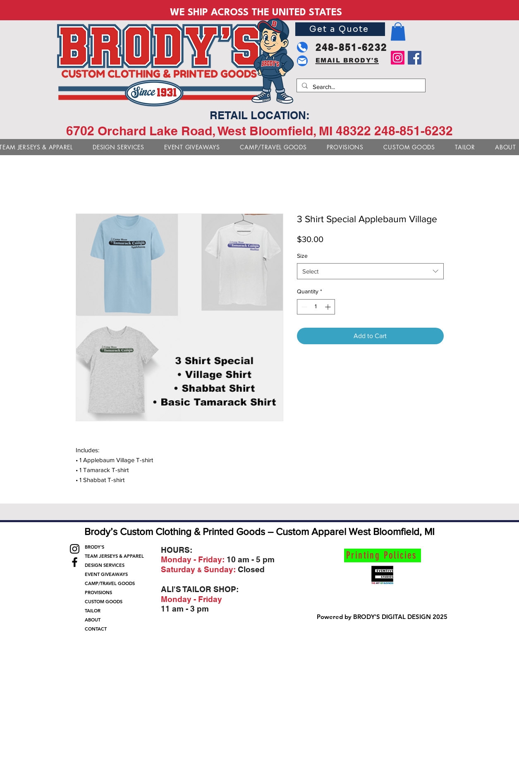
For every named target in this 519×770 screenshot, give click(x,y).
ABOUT (92, 620)
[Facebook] (414, 58)
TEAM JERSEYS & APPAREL (113, 556)
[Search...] (360, 86)
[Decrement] (303, 307)
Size (302, 255)
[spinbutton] (316, 307)
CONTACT (96, 629)
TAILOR (92, 611)
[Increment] (328, 307)
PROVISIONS (98, 592)
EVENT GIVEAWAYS (106, 574)
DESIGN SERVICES (104, 565)
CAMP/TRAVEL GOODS (110, 583)
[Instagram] (397, 58)
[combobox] (370, 271)
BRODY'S (94, 547)
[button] (398, 31)
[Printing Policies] (382, 555)
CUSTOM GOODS (103, 601)
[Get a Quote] (340, 29)
